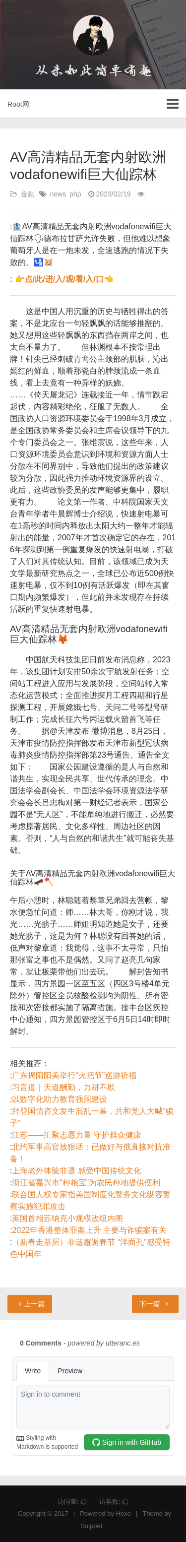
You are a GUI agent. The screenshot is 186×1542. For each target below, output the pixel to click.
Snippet (91, 1526)
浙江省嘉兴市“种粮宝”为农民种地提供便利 (86, 1182)
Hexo (123, 1513)
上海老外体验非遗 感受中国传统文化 (76, 1170)
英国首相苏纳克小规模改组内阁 (67, 1218)
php (75, 194)
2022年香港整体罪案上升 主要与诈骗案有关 (89, 1230)
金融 (28, 194)
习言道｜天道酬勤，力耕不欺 (63, 1087)
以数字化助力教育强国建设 (59, 1099)
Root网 (18, 104)
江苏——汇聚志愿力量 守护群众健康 (76, 1135)
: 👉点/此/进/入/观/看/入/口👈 (62, 279)
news (58, 194)
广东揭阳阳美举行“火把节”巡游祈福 (74, 1075)
